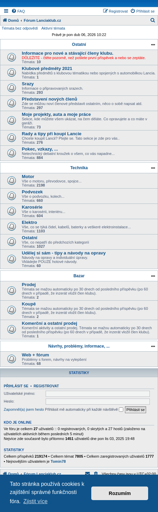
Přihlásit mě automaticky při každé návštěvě (84, 409)
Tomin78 (58, 461)
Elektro (29, 222)
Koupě (29, 303)
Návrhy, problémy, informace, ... (79, 346)
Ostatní (79, 44)
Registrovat (46, 386)
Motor (28, 176)
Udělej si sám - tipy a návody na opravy (64, 252)
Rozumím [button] (120, 493)
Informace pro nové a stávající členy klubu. (67, 53)
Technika (79, 167)
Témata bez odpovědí (20, 28)
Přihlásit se (16, 386)
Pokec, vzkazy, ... (40, 149)
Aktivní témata (53, 28)
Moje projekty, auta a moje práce (56, 114)
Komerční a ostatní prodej (49, 323)
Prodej (29, 284)
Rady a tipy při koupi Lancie (51, 133)
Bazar (79, 275)
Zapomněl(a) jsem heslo (24, 409)
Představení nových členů (49, 99)
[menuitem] (18, 11)
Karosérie (32, 207)
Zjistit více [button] (35, 501)
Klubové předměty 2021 (47, 68)
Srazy (28, 83)
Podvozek (32, 191)
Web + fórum (35, 354)
